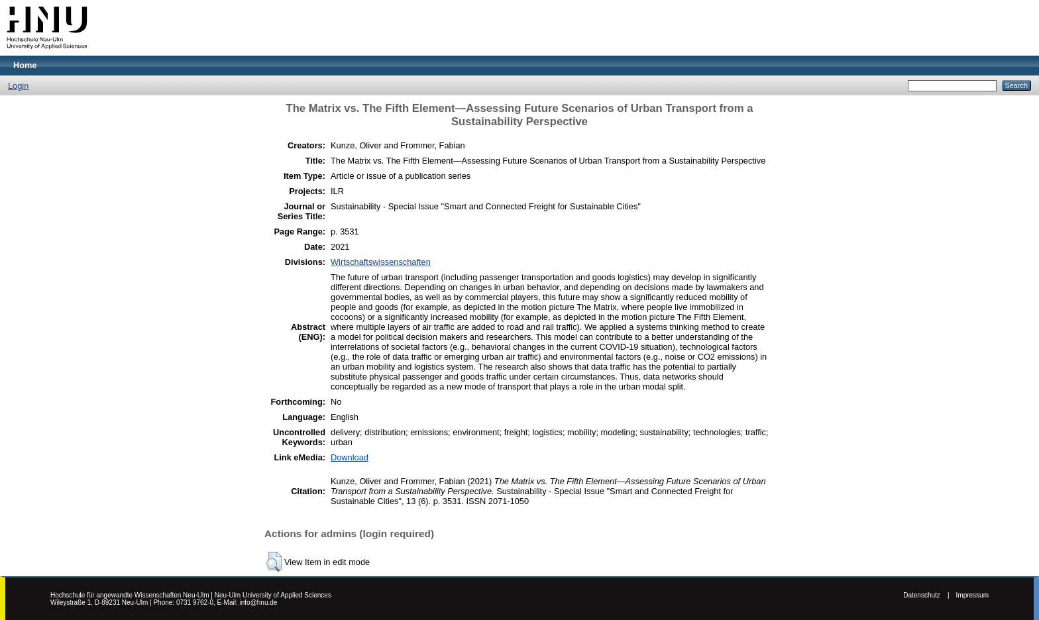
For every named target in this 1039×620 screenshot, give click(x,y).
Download (349, 457)
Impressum (972, 595)
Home (25, 65)
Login (18, 86)
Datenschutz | (926, 595)
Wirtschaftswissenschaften (381, 262)
